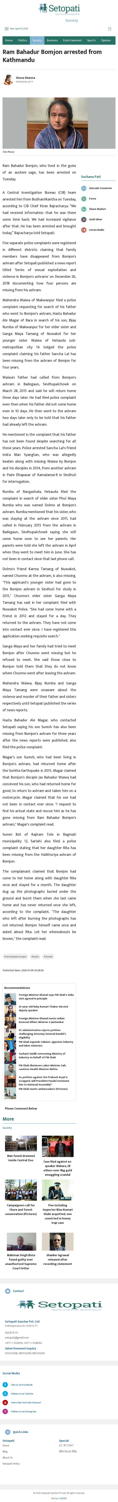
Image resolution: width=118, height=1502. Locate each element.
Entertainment (72, 40)
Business (52, 40)
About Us (8, 1458)
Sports (91, 40)
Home (6, 1446)
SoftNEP (63, 1498)
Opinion (106, 40)
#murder (48, 957)
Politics (22, 40)
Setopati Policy (11, 1464)
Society (37, 40)
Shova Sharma (25, 77)
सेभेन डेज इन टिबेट (68, 1452)
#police (35, 957)
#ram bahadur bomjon (15, 957)
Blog (5, 1452)
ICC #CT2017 (66, 1446)
